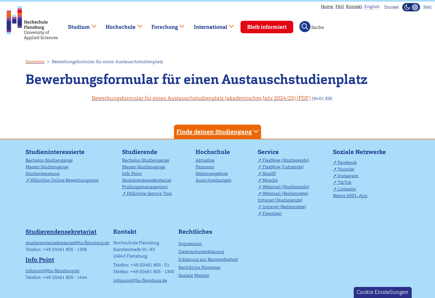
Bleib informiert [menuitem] (267, 27)
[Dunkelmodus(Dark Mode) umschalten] (411, 7)
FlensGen (272, 213)
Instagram (348, 176)
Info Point (132, 173)
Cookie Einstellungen (382, 292)
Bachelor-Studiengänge (49, 160)
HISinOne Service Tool (149, 193)
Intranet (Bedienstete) (284, 207)
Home (327, 6)
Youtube (346, 169)
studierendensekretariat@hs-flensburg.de (67, 243)
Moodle (270, 180)
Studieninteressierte (55, 152)
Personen (205, 167)
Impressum (190, 243)
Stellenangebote (212, 173)
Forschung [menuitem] (163, 24)
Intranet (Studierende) (280, 200)
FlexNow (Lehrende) (283, 167)
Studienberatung (42, 173)
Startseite (35, 62)
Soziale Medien (193, 275)
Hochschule (213, 152)
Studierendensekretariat (146, 180)
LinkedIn (347, 189)
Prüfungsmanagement (145, 187)
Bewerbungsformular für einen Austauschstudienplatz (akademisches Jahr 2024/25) (194, 98)
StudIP (269, 173)
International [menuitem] (210, 24)
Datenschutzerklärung (201, 252)
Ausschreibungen (213, 180)
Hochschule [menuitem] (120, 24)
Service (268, 152)
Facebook (347, 162)
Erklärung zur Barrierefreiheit (208, 259)
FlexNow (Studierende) (285, 160)
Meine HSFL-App (350, 196)
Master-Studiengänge (47, 167)
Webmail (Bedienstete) (285, 193)
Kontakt (354, 6)
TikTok (344, 182)
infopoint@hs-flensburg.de (52, 271)
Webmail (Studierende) (285, 187)
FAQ (339, 6)
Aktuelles (205, 160)
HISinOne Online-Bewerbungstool (64, 180)
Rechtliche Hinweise (199, 267)
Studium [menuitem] (78, 24)
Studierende (139, 152)
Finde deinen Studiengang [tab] (218, 131)
